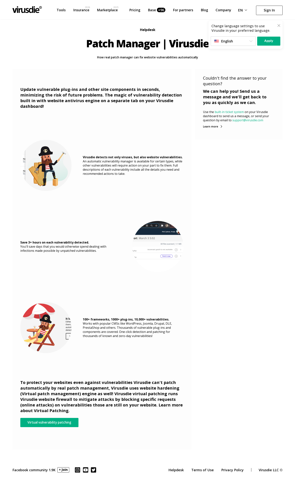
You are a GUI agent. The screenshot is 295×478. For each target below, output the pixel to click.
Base (156, 11)
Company (223, 11)
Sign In (269, 11)
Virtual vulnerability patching (52, 422)
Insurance (81, 11)
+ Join (63, 470)
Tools (61, 11)
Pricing (134, 11)
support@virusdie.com (248, 120)
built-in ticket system (229, 112)
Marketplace (107, 11)
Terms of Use (202, 470)
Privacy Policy (232, 470)
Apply (268, 41)
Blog (204, 11)
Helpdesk (176, 470)
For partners (183, 11)
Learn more (210, 126)
